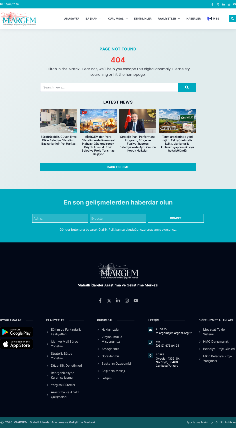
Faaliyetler (169, 19)
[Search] (187, 87)
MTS (213, 18)
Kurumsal (118, 19)
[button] (232, 18)
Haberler (193, 18)
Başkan (94, 19)
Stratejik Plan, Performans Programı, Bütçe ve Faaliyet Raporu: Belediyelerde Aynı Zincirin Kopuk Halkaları (138, 143)
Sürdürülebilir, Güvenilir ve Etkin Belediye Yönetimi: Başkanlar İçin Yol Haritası (59, 140)
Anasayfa (72, 18)
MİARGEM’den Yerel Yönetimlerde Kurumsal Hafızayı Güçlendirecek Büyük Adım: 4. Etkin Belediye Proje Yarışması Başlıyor (98, 145)
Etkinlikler (143, 18)
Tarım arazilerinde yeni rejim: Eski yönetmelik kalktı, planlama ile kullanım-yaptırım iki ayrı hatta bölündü (177, 143)
